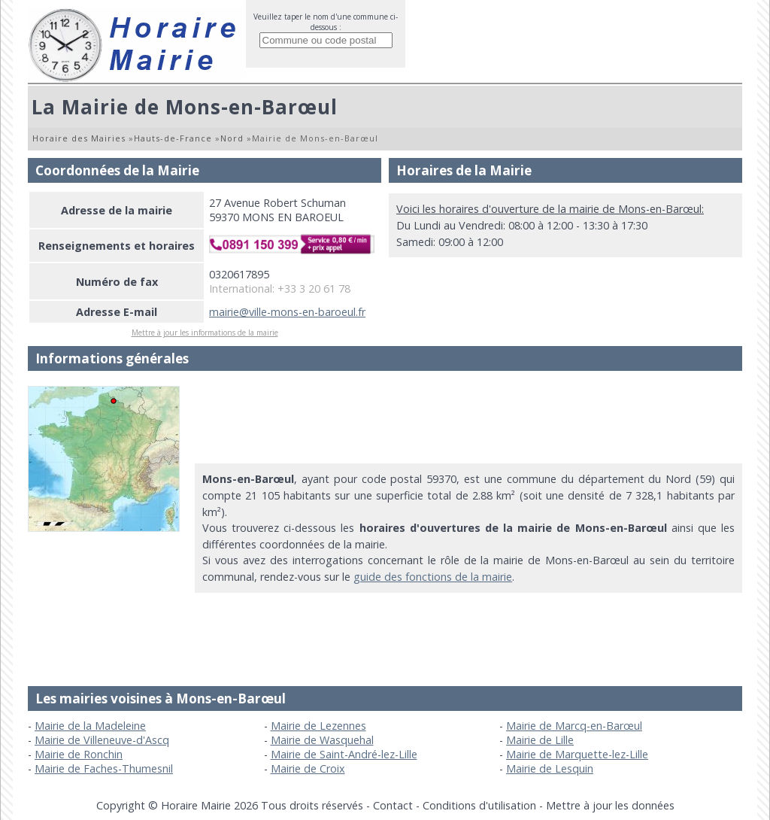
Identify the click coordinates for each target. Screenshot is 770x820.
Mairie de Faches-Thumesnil (104, 768)
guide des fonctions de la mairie (432, 576)
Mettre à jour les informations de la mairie (205, 332)
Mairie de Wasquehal (322, 740)
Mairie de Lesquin (549, 768)
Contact (393, 805)
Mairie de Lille (540, 740)
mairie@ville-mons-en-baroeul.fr (287, 312)
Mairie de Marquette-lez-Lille (577, 754)
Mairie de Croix (308, 768)
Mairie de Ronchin (79, 754)
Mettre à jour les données (610, 805)
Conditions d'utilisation (479, 805)
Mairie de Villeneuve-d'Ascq (102, 740)
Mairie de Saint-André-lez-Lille (344, 754)
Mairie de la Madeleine (90, 725)
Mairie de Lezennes (318, 725)
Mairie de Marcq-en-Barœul (574, 725)
